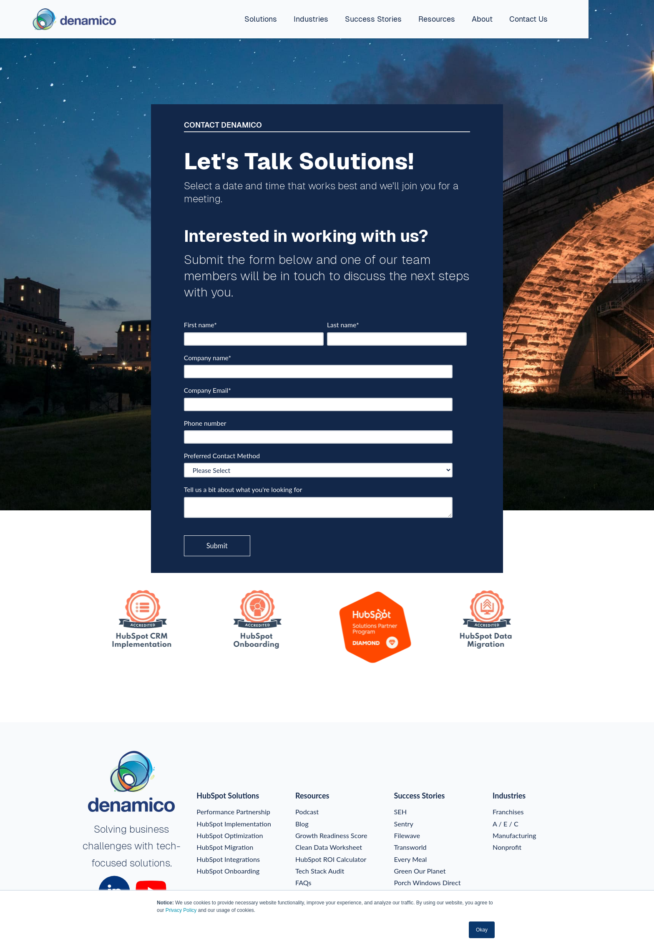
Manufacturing (514, 835)
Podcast (307, 811)
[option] (117, 620)
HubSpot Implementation (233, 823)
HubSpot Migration (224, 847)
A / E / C (505, 823)
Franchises (508, 811)
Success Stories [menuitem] (373, 19)
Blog (302, 823)
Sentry (403, 823)
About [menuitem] (482, 19)
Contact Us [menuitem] (528, 19)
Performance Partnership (233, 811)
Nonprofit (507, 847)
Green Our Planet (420, 870)
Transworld (410, 847)
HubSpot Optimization (229, 835)
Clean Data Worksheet (328, 847)
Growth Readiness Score (331, 835)
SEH (400, 811)
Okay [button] (482, 930)
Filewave (407, 835)
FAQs (303, 882)
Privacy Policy (181, 910)
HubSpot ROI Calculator (330, 859)
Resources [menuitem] (436, 19)
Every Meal (410, 859)
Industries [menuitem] (311, 19)
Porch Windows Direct (427, 882)
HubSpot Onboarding (227, 870)
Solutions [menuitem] (260, 19)
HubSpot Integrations (228, 859)
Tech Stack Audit (319, 870)
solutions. (151, 863)
